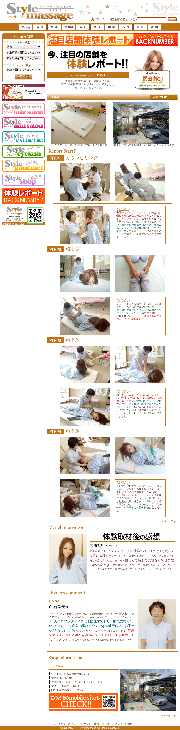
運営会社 (99, 723)
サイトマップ (114, 723)
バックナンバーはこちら (155, 39)
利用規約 (86, 723)
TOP (47, 723)
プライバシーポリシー (65, 723)
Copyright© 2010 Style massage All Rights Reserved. (90, 728)
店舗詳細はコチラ (163, 97)
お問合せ (130, 723)
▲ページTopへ (169, 521)
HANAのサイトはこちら (70, 690)
